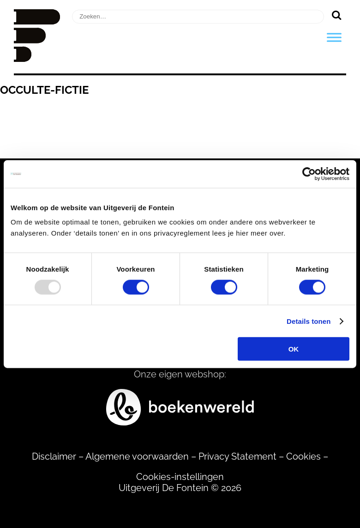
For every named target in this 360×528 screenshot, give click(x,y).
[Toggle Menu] (334, 37)
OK (293, 349)
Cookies (303, 456)
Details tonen (308, 321)
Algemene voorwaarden (137, 456)
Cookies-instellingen (180, 476)
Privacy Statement (237, 456)
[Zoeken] (336, 14)
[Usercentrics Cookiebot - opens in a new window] (309, 174)
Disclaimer (54, 456)
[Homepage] (37, 58)
